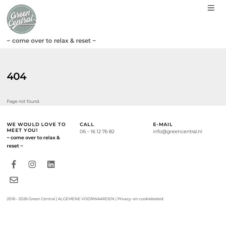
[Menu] (211, 8)
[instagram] (34, 164)
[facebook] (15, 164)
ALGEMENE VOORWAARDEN (86, 198)
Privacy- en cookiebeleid (140, 198)
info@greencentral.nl (177, 131)
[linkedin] (52, 164)
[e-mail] (15, 179)
